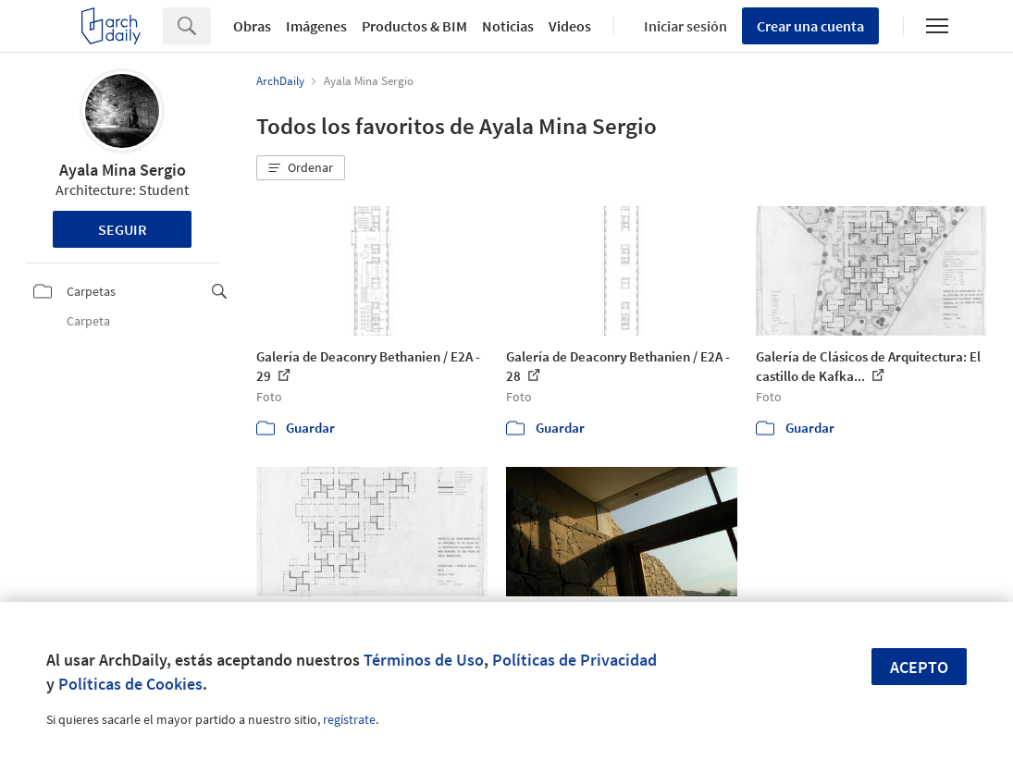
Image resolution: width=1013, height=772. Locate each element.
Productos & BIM (414, 25)
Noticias (508, 25)
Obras (252, 25)
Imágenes (316, 25)
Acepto (919, 667)
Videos (570, 25)
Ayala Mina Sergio (122, 169)
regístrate (349, 719)
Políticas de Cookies (130, 683)
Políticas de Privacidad (574, 659)
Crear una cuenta (810, 26)
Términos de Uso (424, 659)
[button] (300, 168)
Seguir (122, 229)
